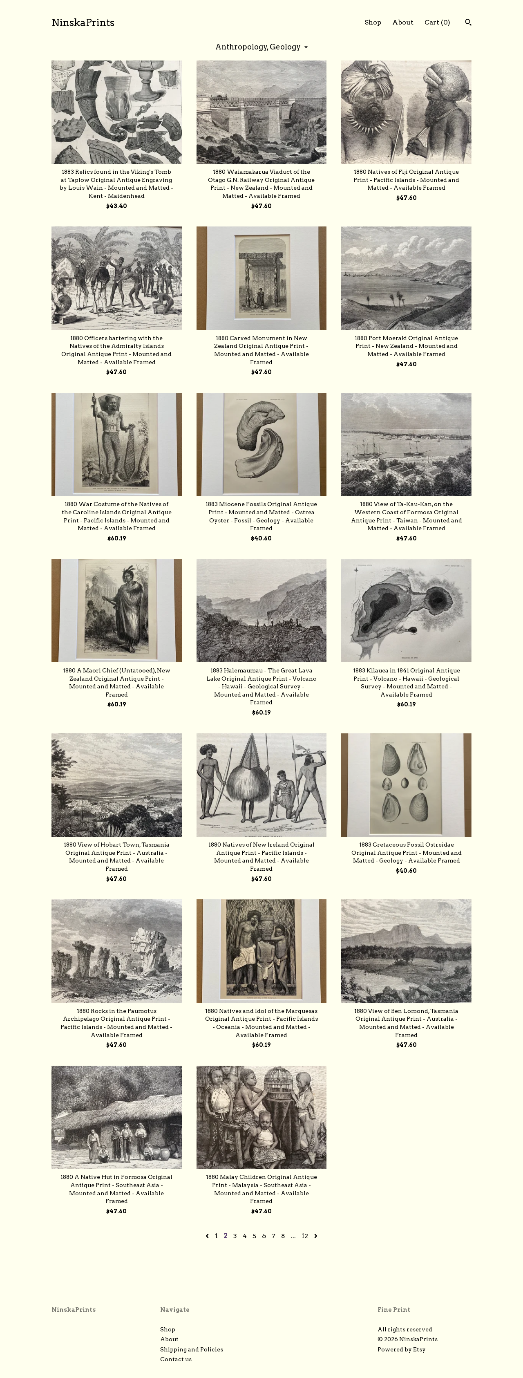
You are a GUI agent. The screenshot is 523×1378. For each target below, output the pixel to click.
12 (305, 1236)
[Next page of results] (316, 1236)
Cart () (437, 22)
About (402, 22)
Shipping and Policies (191, 1349)
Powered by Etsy (402, 1349)
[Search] (468, 23)
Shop (372, 22)
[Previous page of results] (208, 1236)
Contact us (176, 1359)
